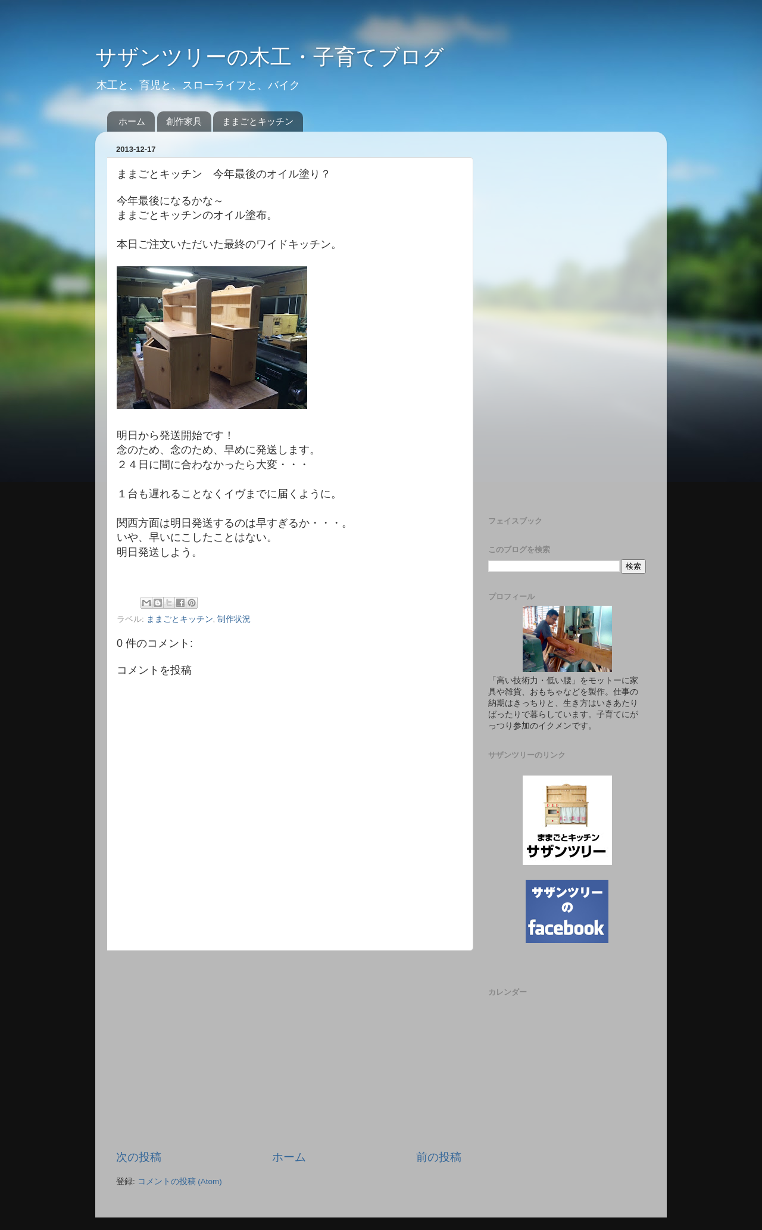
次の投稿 (138, 1157)
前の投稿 (438, 1157)
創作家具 (184, 121)
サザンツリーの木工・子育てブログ (269, 57)
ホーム (131, 121)
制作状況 (234, 619)
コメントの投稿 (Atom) (180, 1181)
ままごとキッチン (257, 121)
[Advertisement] (288, 1050)
